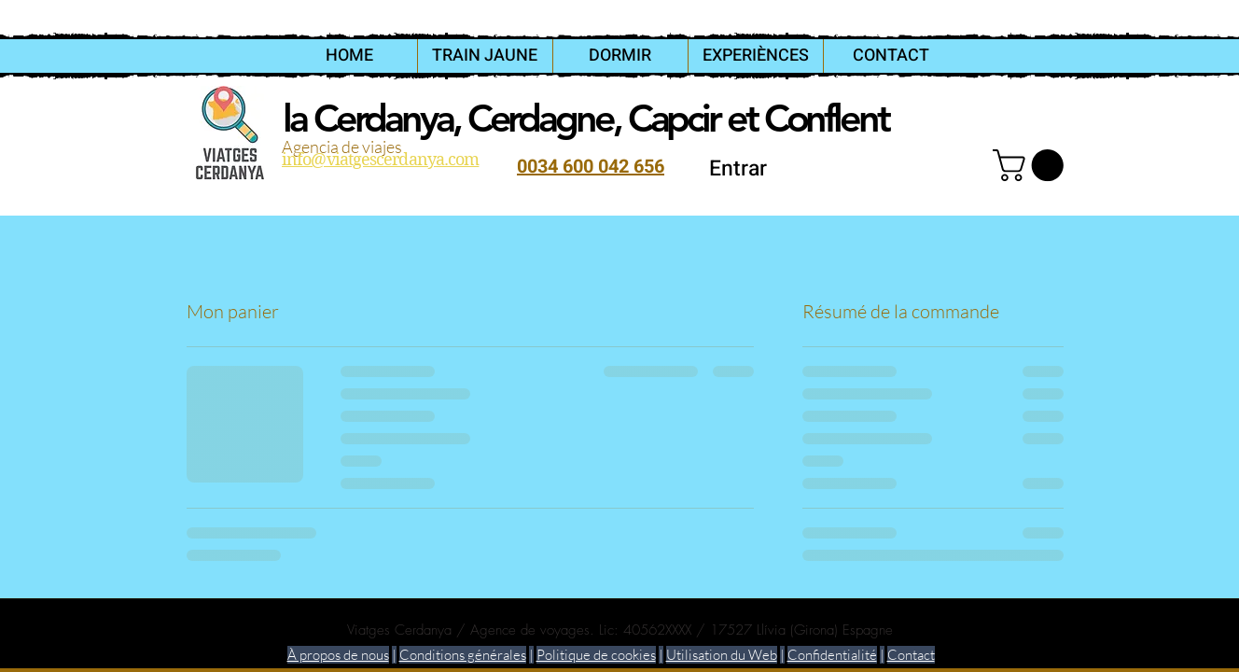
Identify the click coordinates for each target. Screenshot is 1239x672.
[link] (1032, 165)
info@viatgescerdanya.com (380, 159)
